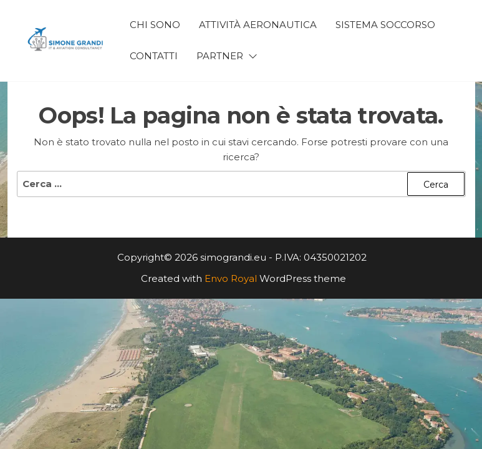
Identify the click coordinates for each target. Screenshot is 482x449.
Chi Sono (155, 25)
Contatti (154, 56)
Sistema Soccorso (385, 25)
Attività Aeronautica (258, 25)
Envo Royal (231, 278)
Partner (219, 56)
